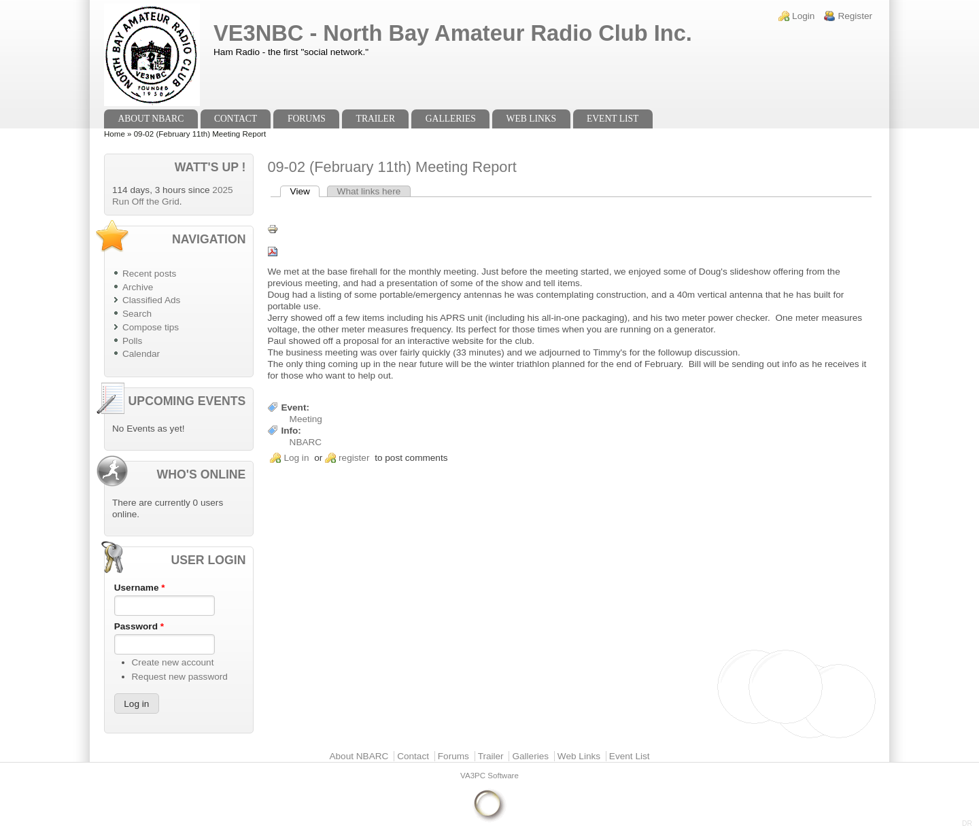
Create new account (173, 662)
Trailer (375, 119)
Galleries (451, 119)
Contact (235, 119)
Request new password (180, 677)
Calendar (141, 354)
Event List (612, 119)
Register (855, 16)
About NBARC (151, 119)
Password (139, 626)
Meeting (306, 419)
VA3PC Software (489, 775)
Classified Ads (151, 300)
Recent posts (149, 273)
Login (803, 16)
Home (114, 134)
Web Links (531, 119)
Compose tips (150, 327)
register (354, 458)
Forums (307, 119)
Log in (296, 458)
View (305, 191)
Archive (137, 287)
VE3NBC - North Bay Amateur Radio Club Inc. (452, 33)
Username (139, 588)
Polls (132, 341)
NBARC (306, 442)
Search (137, 314)
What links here (369, 191)
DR (967, 823)
